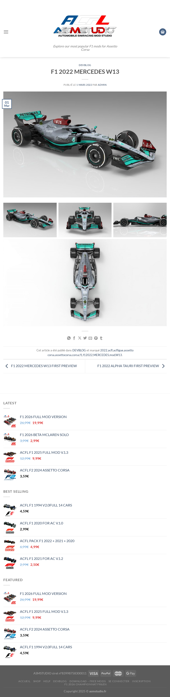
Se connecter (118, 681)
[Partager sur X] (79, 338)
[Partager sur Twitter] (85, 338)
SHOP (37, 681)
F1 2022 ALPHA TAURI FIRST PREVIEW (132, 366)
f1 (81, 355)
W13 (119, 355)
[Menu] (6, 31)
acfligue (118, 350)
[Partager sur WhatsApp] (68, 338)
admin (102, 84)
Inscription (141, 681)
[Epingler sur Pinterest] (96, 338)
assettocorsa (63, 355)
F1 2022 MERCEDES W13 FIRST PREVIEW (40, 366)
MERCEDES (101, 355)
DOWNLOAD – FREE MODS (88, 681)
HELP (46, 681)
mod (112, 355)
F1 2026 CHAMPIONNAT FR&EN (85, 684)
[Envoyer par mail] (90, 338)
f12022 (88, 355)
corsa (75, 355)
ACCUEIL (24, 681)
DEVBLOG (85, 65)
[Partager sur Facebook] (74, 338)
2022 (103, 350)
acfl (110, 350)
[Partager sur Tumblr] (101, 338)
